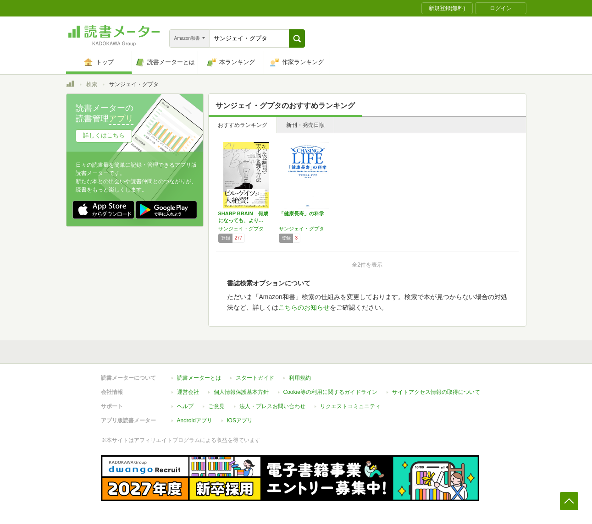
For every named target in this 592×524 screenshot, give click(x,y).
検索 (91, 84)
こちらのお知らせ (304, 307)
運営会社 (188, 392)
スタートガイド (255, 378)
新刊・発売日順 (305, 125)
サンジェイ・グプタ (241, 228)
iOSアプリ (240, 420)
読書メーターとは (199, 378)
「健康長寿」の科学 (301, 213)
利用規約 (300, 378)
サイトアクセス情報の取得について (436, 392)
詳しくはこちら (104, 135)
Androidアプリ (194, 420)
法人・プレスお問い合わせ (272, 406)
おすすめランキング (242, 125)
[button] (297, 38)
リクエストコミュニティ (350, 406)
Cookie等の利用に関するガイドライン (330, 392)
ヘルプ (185, 406)
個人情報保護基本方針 (241, 392)
